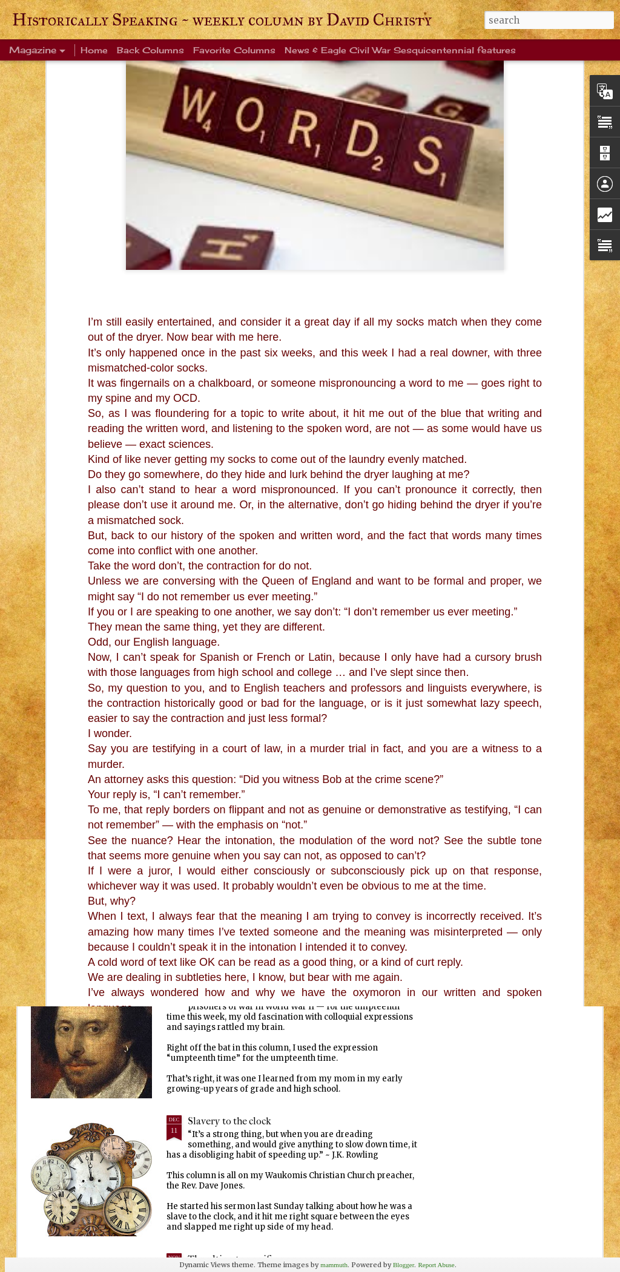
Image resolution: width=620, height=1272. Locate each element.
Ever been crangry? (229, 845)
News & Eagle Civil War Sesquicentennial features (400, 50)
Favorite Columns (234, 50)
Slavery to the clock (229, 1121)
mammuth (334, 1264)
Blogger (403, 1264)
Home (94, 50)
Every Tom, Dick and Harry (246, 983)
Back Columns (150, 50)
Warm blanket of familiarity (248, 707)
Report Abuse (436, 1264)
